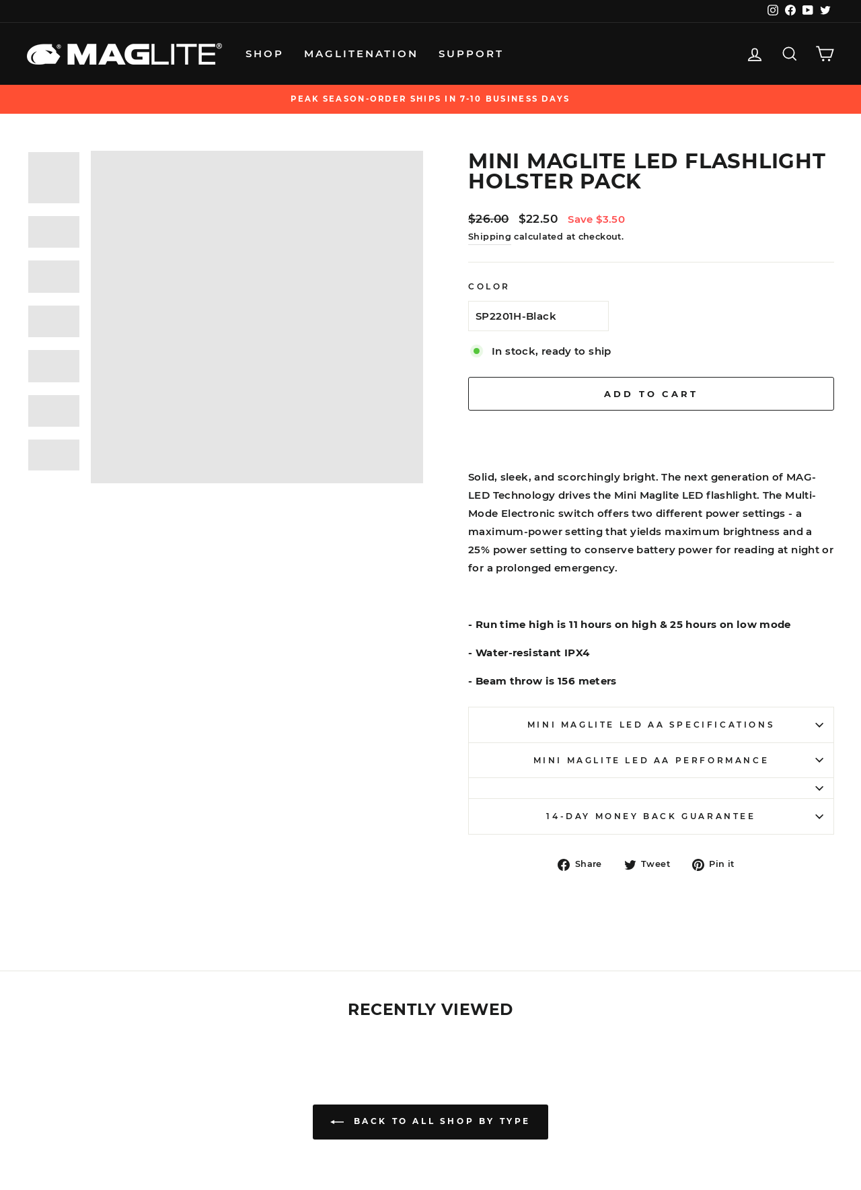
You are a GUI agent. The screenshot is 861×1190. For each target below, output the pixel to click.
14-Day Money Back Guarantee (684, 816)
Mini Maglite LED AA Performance (678, 760)
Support (471, 53)
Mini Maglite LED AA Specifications (675, 725)
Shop (265, 53)
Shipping (489, 237)
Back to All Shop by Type (430, 1122)
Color (489, 286)
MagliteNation (361, 53)
